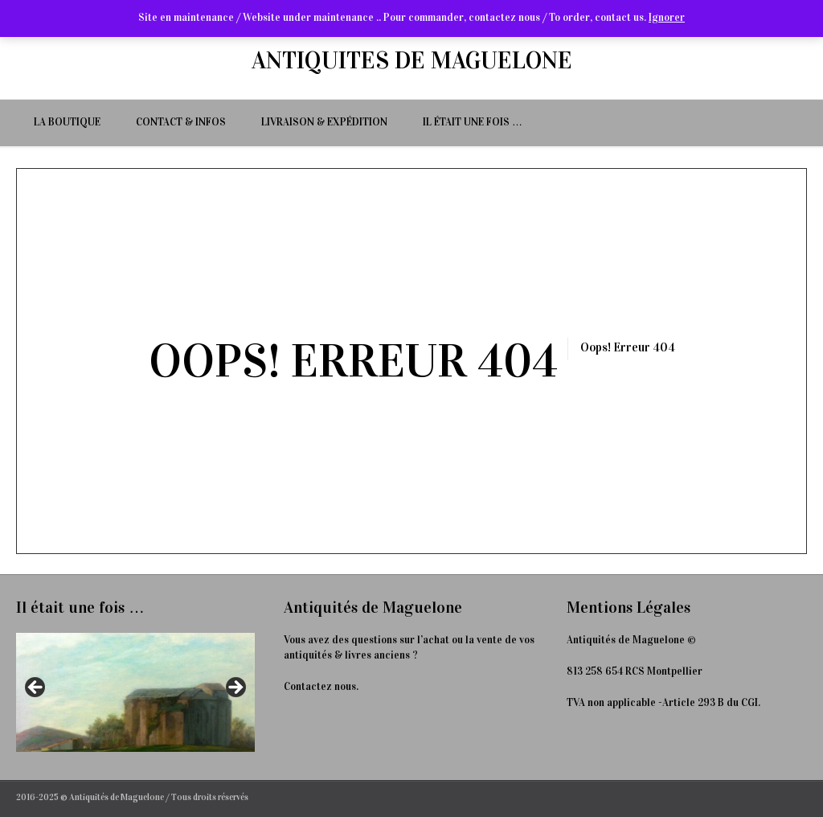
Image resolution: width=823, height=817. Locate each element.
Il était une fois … (472, 122)
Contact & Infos (181, 122)
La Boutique (67, 122)
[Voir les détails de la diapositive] (135, 693)
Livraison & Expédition (324, 122)
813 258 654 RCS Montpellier (634, 671)
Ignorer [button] (667, 17)
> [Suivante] (235, 688)
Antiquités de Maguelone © (631, 640)
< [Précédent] (36, 688)
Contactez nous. (321, 686)
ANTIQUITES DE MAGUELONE (412, 60)
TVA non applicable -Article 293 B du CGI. (663, 702)
